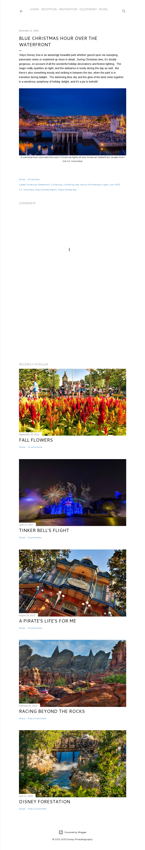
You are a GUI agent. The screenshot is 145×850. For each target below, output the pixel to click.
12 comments (35, 628)
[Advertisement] (72, 327)
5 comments (34, 537)
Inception (49, 9)
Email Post (34, 179)
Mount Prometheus (90, 184)
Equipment (88, 9)
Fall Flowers (36, 440)
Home (34, 9)
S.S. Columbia (26, 189)
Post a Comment (37, 718)
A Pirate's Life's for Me (47, 621)
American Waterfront (38, 184)
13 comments (35, 447)
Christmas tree (71, 184)
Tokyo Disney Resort (46, 189)
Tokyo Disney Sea (67, 189)
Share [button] (22, 179)
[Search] (124, 10)
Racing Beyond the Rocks (52, 711)
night (106, 184)
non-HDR (115, 184)
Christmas (56, 184)
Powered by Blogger (73, 832)
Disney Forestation (44, 801)
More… (104, 9)
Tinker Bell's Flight (44, 530)
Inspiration (68, 9)
